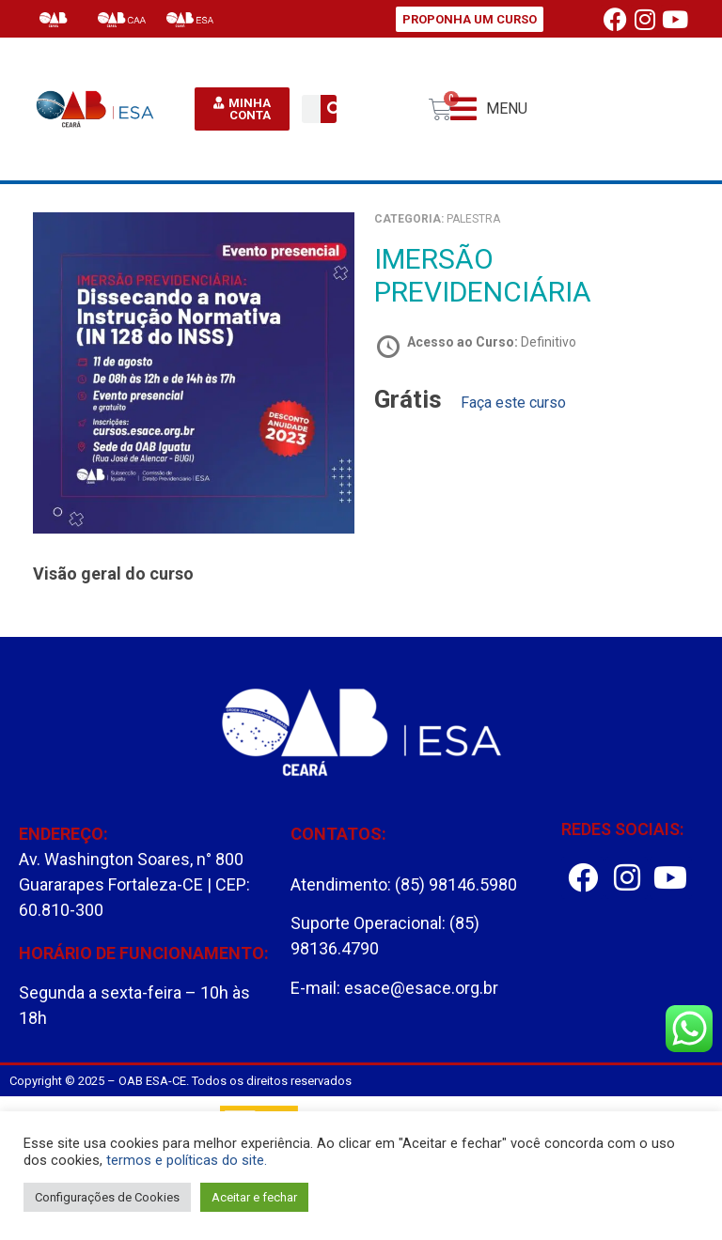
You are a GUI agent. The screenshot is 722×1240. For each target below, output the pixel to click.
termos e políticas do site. (186, 1160)
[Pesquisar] (335, 109)
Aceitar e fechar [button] (254, 1197)
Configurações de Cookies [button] (107, 1197)
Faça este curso (513, 402)
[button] (488, 109)
